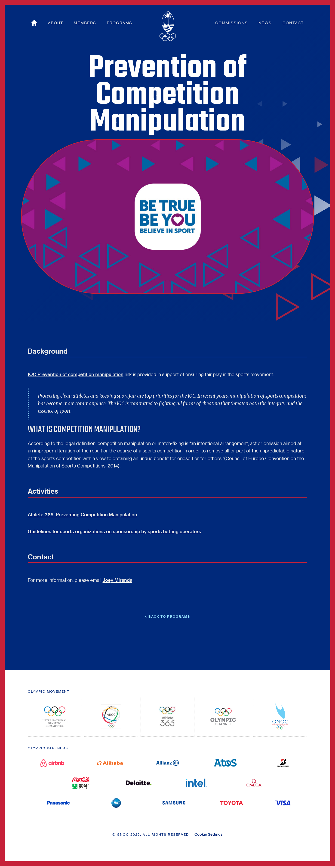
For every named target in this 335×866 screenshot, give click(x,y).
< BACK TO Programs (167, 617)
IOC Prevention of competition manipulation (75, 374)
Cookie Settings (208, 834)
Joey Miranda (117, 580)
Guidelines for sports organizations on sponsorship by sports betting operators (114, 531)
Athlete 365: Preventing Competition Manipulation (82, 514)
